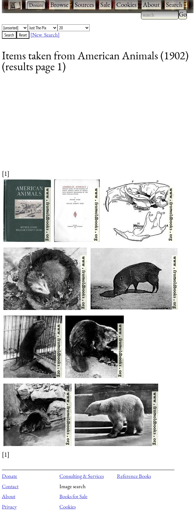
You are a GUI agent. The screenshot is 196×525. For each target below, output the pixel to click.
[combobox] (159, 15)
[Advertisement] (94, 125)
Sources (84, 4)
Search (174, 4)
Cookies (126, 4)
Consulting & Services (81, 476)
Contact (10, 486)
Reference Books (134, 476)
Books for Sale (73, 496)
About (151, 4)
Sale (105, 4)
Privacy (9, 506)
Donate (9, 476)
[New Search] (45, 34)
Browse (59, 4)
